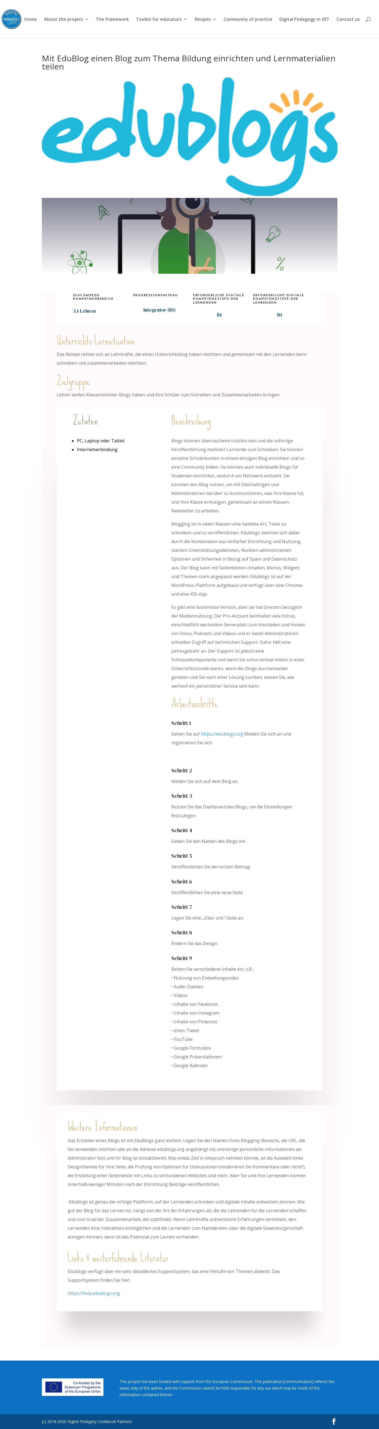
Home (30, 19)
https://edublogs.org (222, 734)
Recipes (203, 19)
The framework (112, 19)
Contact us (348, 19)
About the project (63, 19)
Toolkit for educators (159, 19)
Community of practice (248, 19)
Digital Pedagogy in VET (304, 19)
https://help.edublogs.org (94, 1293)
